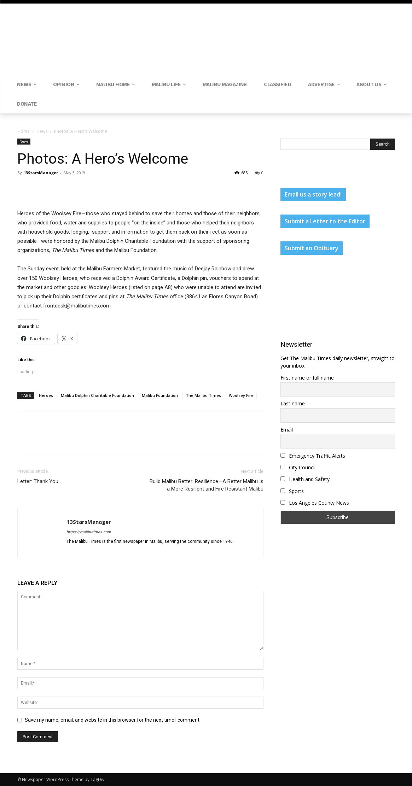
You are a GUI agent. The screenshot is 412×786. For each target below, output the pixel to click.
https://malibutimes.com (88, 532)
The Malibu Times (203, 395)
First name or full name (307, 377)
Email (286, 429)
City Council (297, 467)
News (41, 131)
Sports (292, 491)
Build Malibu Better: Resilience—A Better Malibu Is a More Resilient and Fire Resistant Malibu (206, 485)
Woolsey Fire (241, 395)
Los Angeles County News (314, 502)
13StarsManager (41, 172)
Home (23, 131)
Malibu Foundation (160, 395)
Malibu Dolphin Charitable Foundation (97, 395)
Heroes (46, 395)
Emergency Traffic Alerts (312, 455)
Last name (292, 403)
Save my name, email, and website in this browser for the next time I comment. (113, 720)
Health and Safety (305, 479)
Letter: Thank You (37, 481)
